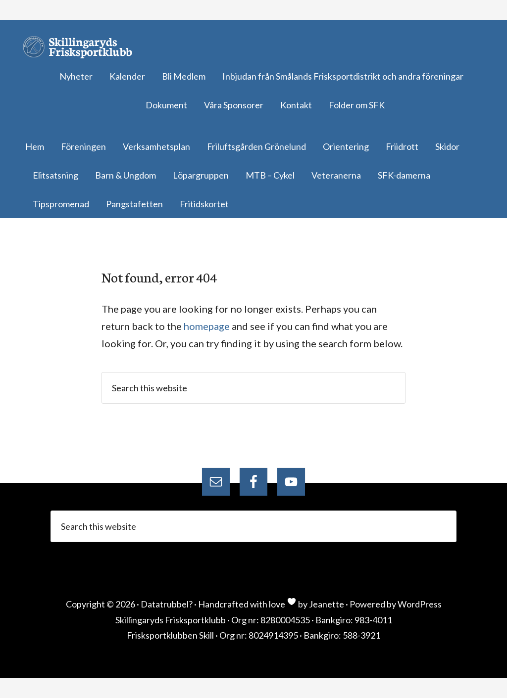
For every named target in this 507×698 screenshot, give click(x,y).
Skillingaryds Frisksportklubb (82, 47)
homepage (207, 326)
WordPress (420, 604)
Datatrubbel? (167, 604)
